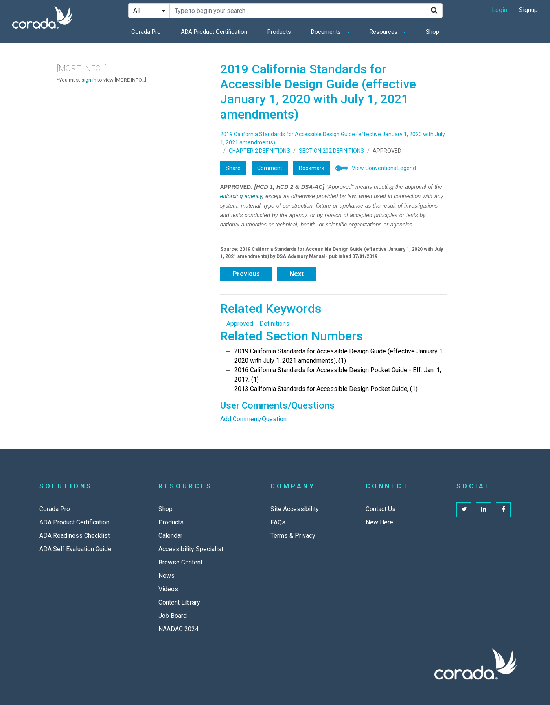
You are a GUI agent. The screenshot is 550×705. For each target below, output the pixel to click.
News (166, 575)
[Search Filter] (149, 10)
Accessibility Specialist (190, 549)
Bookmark (311, 168)
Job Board (172, 615)
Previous (246, 274)
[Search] (434, 10)
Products (279, 31)
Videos (168, 589)
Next (297, 274)
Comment (269, 168)
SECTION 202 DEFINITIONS (331, 151)
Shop (432, 31)
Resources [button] (384, 31)
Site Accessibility (294, 509)
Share (233, 168)
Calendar (170, 535)
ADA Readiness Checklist (74, 535)
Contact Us (380, 509)
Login (499, 10)
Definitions (274, 323)
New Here (379, 522)
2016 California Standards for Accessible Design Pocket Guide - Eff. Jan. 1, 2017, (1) (337, 374)
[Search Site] (297, 10)
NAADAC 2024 (178, 629)
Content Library (179, 602)
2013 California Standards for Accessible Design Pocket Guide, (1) (326, 389)
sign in (88, 80)
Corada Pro (146, 31)
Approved (239, 323)
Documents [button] (326, 31)
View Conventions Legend (384, 168)
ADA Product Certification (214, 31)
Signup (528, 10)
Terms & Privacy (292, 535)
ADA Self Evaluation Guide (75, 549)
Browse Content (180, 562)
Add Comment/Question (253, 419)
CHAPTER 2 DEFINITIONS (259, 151)
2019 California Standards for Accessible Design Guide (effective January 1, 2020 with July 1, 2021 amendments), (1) (339, 355)
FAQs (277, 522)
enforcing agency (241, 196)
